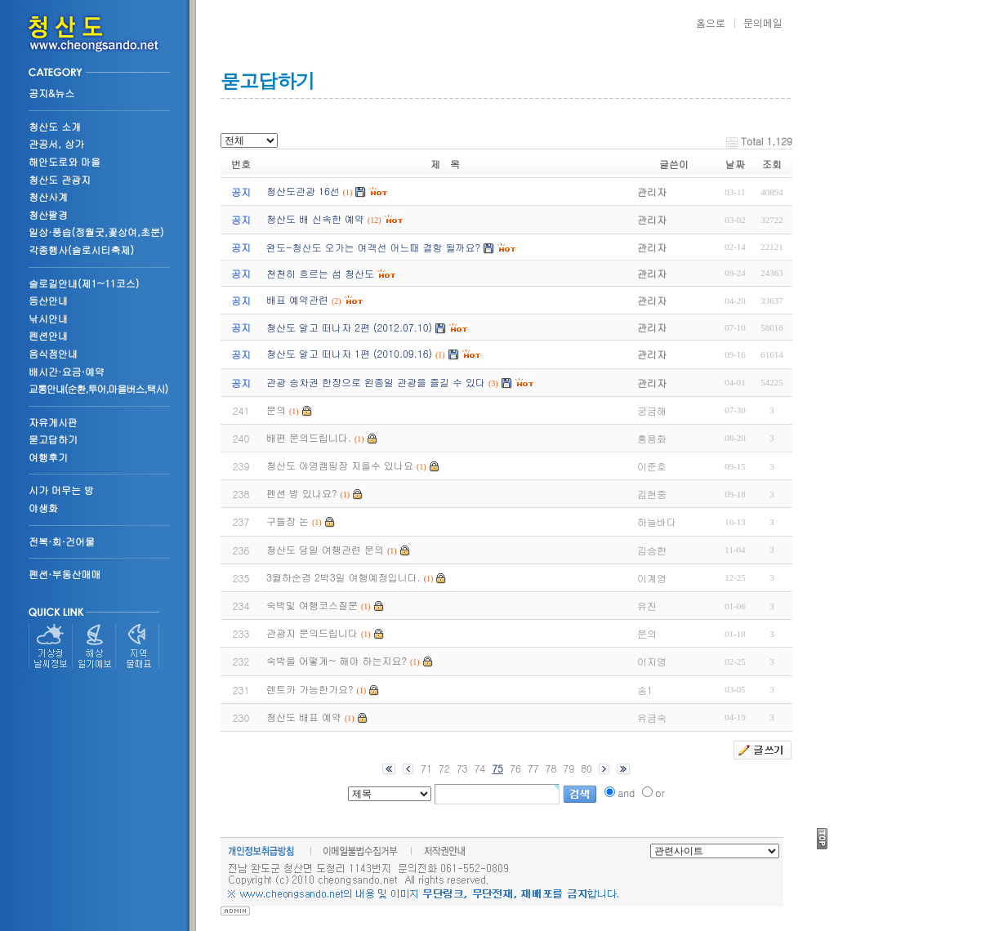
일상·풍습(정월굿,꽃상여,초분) (96, 231)
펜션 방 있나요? (301, 493)
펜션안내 (48, 335)
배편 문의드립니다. (308, 437)
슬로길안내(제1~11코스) (84, 283)
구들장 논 (287, 521)
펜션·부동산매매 (65, 574)
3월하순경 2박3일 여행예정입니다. (343, 577)
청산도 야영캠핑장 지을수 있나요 (339, 465)
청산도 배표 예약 (303, 717)
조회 (772, 164)
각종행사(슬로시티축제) (81, 249)
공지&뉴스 (51, 93)
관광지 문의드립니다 (312, 632)
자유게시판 (53, 422)
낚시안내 (48, 318)
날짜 (735, 164)
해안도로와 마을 (64, 161)
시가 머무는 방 (61, 490)
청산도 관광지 (60, 179)
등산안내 (48, 300)
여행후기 (48, 457)
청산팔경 (48, 214)
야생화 (43, 507)
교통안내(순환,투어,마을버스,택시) (98, 388)
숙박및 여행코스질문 (312, 605)
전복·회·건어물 (62, 541)
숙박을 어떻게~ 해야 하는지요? (336, 660)
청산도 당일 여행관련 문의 (325, 549)
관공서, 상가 (56, 143)
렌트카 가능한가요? (310, 689)
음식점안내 (53, 353)
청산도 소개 (55, 126)
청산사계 (48, 196)
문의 (276, 409)
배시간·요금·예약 (67, 371)
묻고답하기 (53, 439)
